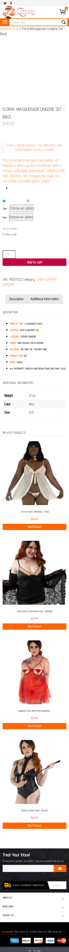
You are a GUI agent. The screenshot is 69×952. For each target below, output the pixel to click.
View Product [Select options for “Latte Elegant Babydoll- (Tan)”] (34, 526)
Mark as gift (10, 234)
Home (4, 29)
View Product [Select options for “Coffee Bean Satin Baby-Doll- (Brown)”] (34, 626)
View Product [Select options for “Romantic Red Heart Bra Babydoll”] (34, 726)
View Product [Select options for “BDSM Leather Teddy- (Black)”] (34, 825)
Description (16, 299)
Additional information (44, 299)
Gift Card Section (10, 228)
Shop (15, 29)
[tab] (16, 299)
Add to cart (34, 262)
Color (5, 208)
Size (4, 217)
